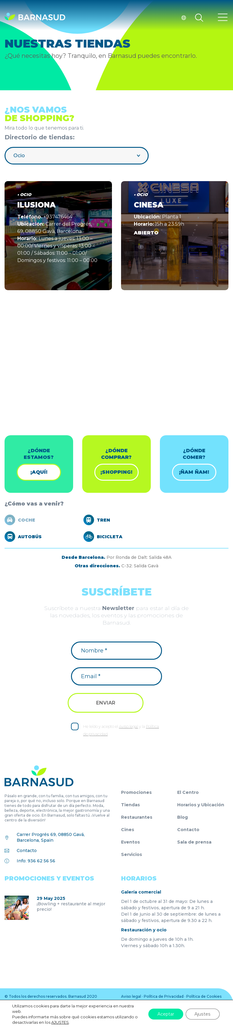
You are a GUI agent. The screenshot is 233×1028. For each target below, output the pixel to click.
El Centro (188, 792)
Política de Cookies (203, 996)
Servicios (131, 854)
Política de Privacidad (164, 996)
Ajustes (203, 1014)
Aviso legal (128, 726)
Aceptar (166, 1014)
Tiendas (130, 804)
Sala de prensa (194, 842)
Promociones (136, 792)
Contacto (27, 850)
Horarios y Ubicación (200, 804)
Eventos (130, 842)
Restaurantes (136, 817)
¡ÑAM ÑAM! (194, 472)
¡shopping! (116, 472)
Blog (182, 817)
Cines (127, 829)
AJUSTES (60, 1022)
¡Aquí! (38, 472)
